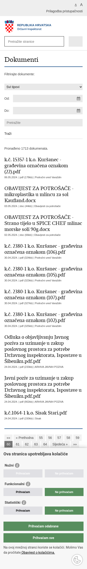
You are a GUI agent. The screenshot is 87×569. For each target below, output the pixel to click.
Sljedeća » (60, 444)
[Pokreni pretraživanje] (59, 41)
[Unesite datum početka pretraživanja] (48, 98)
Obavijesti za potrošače (47, 206)
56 (50, 438)
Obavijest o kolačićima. (38, 552)
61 (17, 444)
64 (45, 444)
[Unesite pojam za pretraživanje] (25, 41)
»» (75, 444)
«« (8, 438)
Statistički (12, 502)
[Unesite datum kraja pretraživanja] (48, 110)
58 (68, 438)
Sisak (38, 418)
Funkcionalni (15, 484)
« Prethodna (24, 438)
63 (36, 444)
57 (59, 438)
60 (8, 444)
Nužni (9, 465)
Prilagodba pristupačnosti (64, 11)
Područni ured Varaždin (48, 177)
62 (27, 444)
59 (77, 438)
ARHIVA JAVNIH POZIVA (49, 366)
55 (41, 438)
